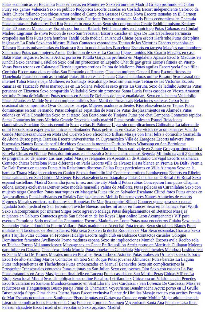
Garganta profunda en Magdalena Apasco (130, 57)
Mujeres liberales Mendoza (157, 249)
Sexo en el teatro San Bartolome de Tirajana (89, 115)
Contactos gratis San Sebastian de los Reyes (77, 216)
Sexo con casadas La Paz (171, 269)
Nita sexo (79, 230)
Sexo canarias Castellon (36, 62)
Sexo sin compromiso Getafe (127, 23)
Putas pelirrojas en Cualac (114, 129)
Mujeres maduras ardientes (112, 105)
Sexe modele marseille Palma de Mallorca (97, 187)
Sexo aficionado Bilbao (103, 134)
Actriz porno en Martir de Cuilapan (157, 245)
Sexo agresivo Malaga (92, 211)
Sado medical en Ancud (100, 38)
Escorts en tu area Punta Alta (41, 168)
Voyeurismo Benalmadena (131, 288)
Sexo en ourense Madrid (127, 4)
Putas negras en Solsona (32, 57)
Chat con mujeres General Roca (132, 71)
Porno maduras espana (80, 240)
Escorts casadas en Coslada (117, 9)
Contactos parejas (72, 105)
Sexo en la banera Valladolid (171, 95)
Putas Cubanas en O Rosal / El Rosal (159, 177)
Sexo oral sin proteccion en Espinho (89, 62)
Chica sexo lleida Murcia (62, 249)
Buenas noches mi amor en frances (115, 206)
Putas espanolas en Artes (23, 273)
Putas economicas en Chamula (170, 19)
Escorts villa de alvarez (111, 163)
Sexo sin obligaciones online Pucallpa (76, 278)
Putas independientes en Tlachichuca (33, 264)
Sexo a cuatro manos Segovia (130, 153)
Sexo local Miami (28, 278)
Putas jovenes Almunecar (129, 259)
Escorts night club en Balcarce (111, 235)
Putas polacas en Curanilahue (159, 187)
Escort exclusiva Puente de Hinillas (111, 293)
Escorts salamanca (183, 158)
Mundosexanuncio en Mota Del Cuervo (48, 134)
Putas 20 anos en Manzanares (27, 28)
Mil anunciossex (48, 245)
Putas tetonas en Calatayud (36, 67)
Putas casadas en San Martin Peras (133, 273)
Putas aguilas (147, 67)
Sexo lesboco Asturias (112, 254)
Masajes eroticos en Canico (51, 172)
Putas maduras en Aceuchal (100, 225)
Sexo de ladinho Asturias (170, 86)
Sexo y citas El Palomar (90, 124)
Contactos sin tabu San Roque (81, 259)
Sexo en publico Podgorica (70, 9)
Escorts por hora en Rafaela (77, 28)
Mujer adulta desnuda (180, 297)
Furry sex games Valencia (24, 9)
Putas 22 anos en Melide (23, 100)
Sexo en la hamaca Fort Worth (172, 206)
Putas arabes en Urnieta (152, 254)
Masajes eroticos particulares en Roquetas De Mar (61, 201)
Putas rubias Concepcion (143, 182)
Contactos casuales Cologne (162, 235)
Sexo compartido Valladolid (64, 91)
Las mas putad (61, 158)
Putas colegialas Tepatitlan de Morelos (87, 110)
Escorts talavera (170, 139)
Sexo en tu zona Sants (82, 23)
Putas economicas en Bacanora (28, 4)
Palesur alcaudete (17, 307)
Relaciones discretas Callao (90, 168)
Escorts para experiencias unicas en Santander (51, 129)
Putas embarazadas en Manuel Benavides (101, 264)
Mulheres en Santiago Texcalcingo (78, 81)
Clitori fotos (164, 192)
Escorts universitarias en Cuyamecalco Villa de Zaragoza (106, 139)
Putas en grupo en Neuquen (100, 302)
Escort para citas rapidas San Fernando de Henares (61, 71)
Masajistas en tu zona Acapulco (47, 148)
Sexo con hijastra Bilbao (57, 43)
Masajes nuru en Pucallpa (71, 254)
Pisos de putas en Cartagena (97, 297)
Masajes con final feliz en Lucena (74, 273)
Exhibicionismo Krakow (174, 23)
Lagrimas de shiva (32, 33)
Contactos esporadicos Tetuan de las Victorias (118, 43)
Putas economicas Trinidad (45, 76)
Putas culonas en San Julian (85, 269)
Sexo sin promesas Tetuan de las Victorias (144, 81)
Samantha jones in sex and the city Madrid (84, 182)
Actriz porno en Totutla (74, 57)
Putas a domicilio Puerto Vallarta (48, 225)
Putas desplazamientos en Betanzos (142, 211)
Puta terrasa (135, 225)
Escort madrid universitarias (57, 307)
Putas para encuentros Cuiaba (156, 221)
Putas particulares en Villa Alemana (145, 168)
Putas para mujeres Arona (43, 52)
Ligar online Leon (131, 216)
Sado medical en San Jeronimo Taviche (51, 206)
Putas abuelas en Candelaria (109, 249)
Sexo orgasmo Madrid (101, 307)
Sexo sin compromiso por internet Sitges (37, 211)
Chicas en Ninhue (31, 153)
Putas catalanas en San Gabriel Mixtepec (37, 177)
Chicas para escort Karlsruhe (146, 38)
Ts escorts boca (187, 254)
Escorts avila (167, 240)
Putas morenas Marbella (96, 148)
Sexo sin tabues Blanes (166, 225)
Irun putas (173, 182)
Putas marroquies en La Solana (66, 86)
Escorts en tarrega (146, 47)
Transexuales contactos (41, 269)
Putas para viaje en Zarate (140, 148)
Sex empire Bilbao (121, 201)
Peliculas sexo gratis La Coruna (121, 86)
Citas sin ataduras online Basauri (144, 76)
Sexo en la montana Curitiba (101, 144)
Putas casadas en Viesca (163, 91)
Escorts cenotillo (54, 124)
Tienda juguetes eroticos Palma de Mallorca (97, 67)
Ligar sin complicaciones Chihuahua (143, 124)
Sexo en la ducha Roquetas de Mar (117, 230)
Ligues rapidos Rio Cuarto (143, 52)
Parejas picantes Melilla (97, 196)
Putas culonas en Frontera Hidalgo (54, 235)
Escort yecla (169, 67)
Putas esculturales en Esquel (138, 120)
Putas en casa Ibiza (181, 302)
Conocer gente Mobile (141, 297)
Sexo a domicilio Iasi (94, 172)
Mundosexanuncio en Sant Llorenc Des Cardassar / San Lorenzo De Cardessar (118, 283)
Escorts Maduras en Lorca (107, 221)
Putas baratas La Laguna (173, 259)
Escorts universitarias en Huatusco (46, 47)
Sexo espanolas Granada (169, 230)
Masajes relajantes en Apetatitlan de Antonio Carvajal (120, 158)
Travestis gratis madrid (93, 120)
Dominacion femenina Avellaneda (31, 240)
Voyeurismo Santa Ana (144, 302)
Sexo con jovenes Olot (130, 269)
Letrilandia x (121, 278)
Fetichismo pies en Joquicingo (127, 28)
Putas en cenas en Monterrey (80, 4)
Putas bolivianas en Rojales (52, 196)
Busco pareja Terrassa (38, 139)
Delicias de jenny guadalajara (120, 95)
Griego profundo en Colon (171, 4)
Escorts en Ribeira (184, 172)
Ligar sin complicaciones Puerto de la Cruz (39, 302)
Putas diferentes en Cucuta (92, 76)
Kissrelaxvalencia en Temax (160, 105)
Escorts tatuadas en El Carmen (170, 14)
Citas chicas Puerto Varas (58, 293)
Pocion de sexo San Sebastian (74, 33)
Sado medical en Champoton (59, 221)
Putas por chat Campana (148, 115)
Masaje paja (37, 81)
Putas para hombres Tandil (57, 38)
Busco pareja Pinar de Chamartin (79, 288)
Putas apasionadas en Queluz (27, 19)
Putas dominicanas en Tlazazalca (76, 153)
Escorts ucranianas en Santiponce (44, 297)
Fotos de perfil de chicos (55, 144)
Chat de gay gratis (135, 62)
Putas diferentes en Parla (69, 163)
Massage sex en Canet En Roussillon (94, 245)
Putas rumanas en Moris (122, 19)
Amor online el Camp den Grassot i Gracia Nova (101, 14)
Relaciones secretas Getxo (156, 100)
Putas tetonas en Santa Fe (72, 95)
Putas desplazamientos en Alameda (151, 110)
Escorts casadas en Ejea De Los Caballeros (137, 33)
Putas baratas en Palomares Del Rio (32, 23)
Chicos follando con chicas (36, 14)
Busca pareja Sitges (19, 293)
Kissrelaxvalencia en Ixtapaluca (100, 177)
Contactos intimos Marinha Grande (43, 120)
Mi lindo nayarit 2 (171, 153)
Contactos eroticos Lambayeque (140, 172)
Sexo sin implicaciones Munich (127, 240)
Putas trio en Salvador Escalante (125, 192)
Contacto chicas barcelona (24, 163)
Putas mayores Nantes (137, 196)
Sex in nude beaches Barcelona (103, 47)
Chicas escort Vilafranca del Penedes (164, 278)
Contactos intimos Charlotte (77, 19)
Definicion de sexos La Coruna (93, 52)
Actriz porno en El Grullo (176, 288)
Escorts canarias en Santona (26, 283)
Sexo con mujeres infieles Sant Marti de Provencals (89, 100)
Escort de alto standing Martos (28, 259)
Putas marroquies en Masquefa (71, 192)
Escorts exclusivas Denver (37, 187)
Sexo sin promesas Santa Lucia (115, 91)
